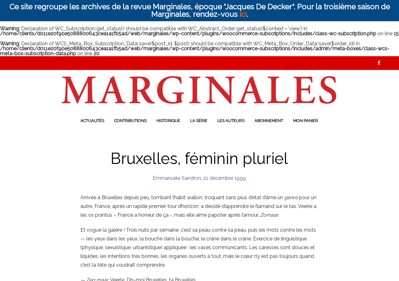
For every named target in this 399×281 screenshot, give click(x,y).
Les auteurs (230, 120)
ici (243, 14)
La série (198, 120)
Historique (168, 120)
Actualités (92, 120)
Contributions (130, 120)
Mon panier (305, 120)
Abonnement (268, 120)
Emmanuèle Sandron (177, 178)
